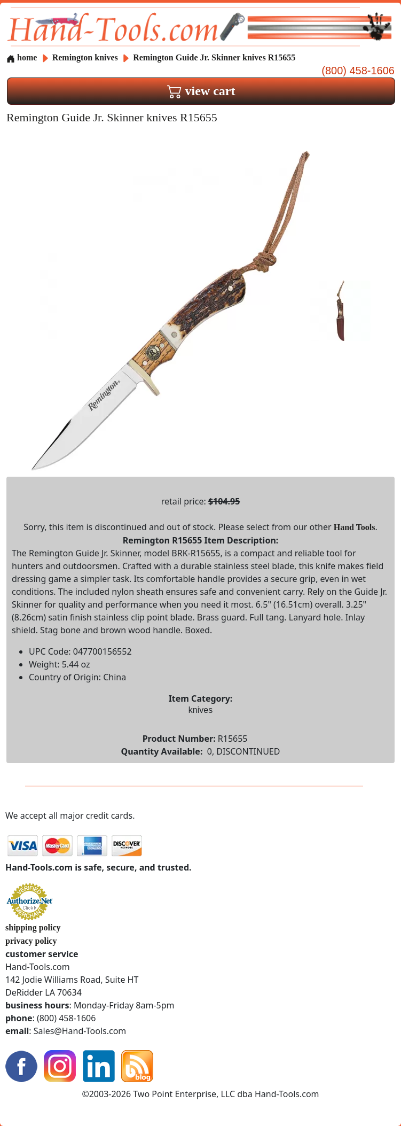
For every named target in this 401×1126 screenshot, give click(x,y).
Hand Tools (354, 527)
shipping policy (33, 927)
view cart (201, 90)
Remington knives (85, 57)
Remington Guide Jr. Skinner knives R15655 (214, 57)
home (21, 57)
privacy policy (31, 940)
